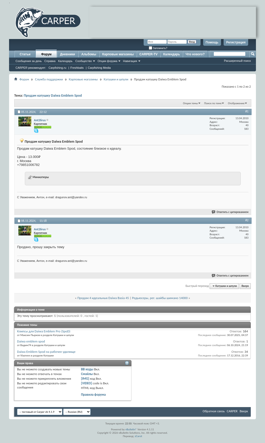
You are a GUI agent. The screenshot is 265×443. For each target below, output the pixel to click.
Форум (46, 54)
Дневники (67, 54)
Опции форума (107, 61)
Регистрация (236, 42)
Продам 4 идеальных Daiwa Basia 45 (103, 298)
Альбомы (88, 54)
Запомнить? (158, 48)
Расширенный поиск (237, 60)
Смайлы (87, 374)
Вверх (245, 286)
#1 (246, 111)
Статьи (25, 54)
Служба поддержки (49, 79)
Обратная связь (214, 411)
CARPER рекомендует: (31, 67)
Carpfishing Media (99, 67)
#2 (246, 220)
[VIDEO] (86, 383)
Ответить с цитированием (230, 212)
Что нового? (195, 54)
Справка (49, 61)
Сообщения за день (29, 61)
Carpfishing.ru (57, 67)
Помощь (212, 42)
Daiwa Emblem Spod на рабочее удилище (46, 352)
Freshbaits (77, 67)
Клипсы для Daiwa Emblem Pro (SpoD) (43, 331)
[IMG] (85, 378)
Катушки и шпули (116, 79)
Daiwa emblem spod (31, 341)
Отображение (236, 103)
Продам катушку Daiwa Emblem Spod (53, 95)
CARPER (232, 411)
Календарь (65, 61)
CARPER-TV (148, 54)
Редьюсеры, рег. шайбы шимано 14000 (160, 298)
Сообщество (83, 61)
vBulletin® (131, 429)
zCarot (138, 436)
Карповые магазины (118, 54)
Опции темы (190, 103)
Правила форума (93, 394)
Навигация (130, 61)
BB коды (87, 369)
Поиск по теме (213, 103)
